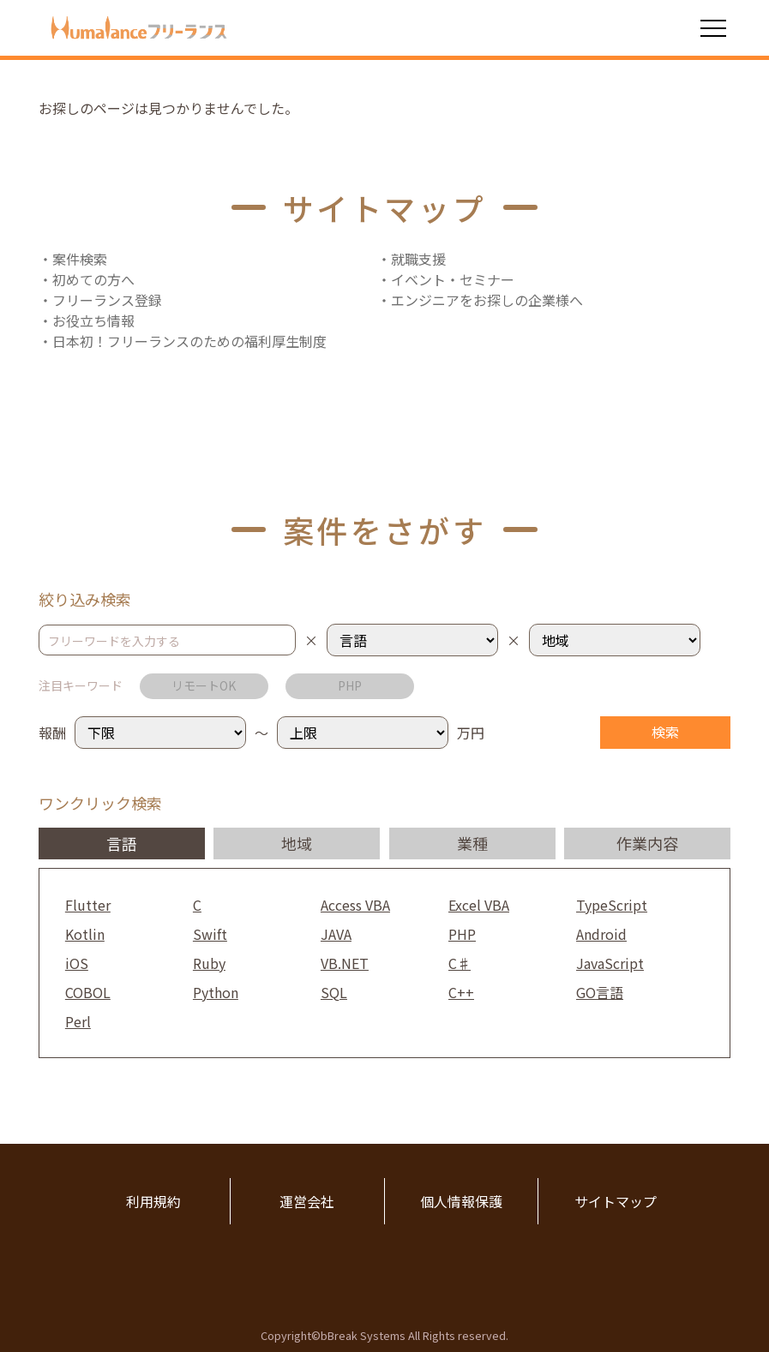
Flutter (88, 904)
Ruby (209, 963)
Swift (210, 934)
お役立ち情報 (93, 320)
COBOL (88, 992)
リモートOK (203, 685)
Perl (78, 1021)
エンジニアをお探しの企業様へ (487, 300)
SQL (334, 992)
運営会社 (306, 1201)
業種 (472, 843)
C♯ (459, 963)
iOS (76, 963)
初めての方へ (93, 279)
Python (215, 992)
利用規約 (153, 1201)
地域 (296, 843)
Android (601, 934)
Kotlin (85, 934)
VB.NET (345, 963)
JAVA (336, 934)
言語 (121, 843)
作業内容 (647, 843)
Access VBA (355, 904)
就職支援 (418, 258)
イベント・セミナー (452, 279)
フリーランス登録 (107, 300)
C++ (461, 992)
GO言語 (599, 992)
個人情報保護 (461, 1201)
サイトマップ (615, 1201)
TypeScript (611, 904)
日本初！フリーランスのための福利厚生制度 (189, 341)
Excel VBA (478, 904)
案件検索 (79, 258)
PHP (350, 685)
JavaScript (610, 963)
